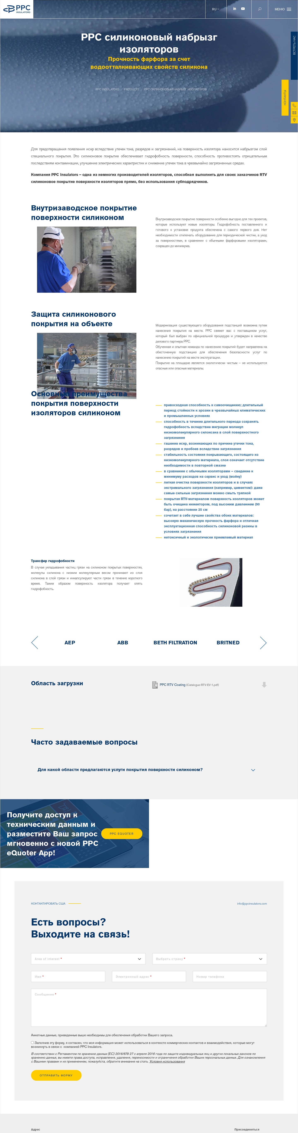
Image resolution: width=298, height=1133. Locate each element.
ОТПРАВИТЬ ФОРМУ (56, 1075)
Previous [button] (34, 643)
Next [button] (263, 643)
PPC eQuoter (122, 834)
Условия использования (167, 1061)
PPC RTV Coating (189, 684)
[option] (69, 643)
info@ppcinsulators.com (252, 903)
